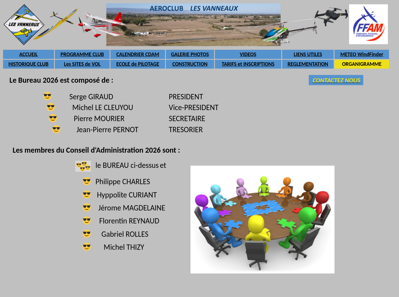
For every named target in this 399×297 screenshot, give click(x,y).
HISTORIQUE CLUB (28, 64)
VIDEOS (248, 54)
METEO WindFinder (361, 54)
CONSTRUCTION (189, 64)
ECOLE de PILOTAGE (137, 64)
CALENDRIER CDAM (137, 54)
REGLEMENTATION (308, 64)
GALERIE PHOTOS (190, 54)
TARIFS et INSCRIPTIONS (248, 64)
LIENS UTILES (308, 54)
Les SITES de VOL (82, 64)
